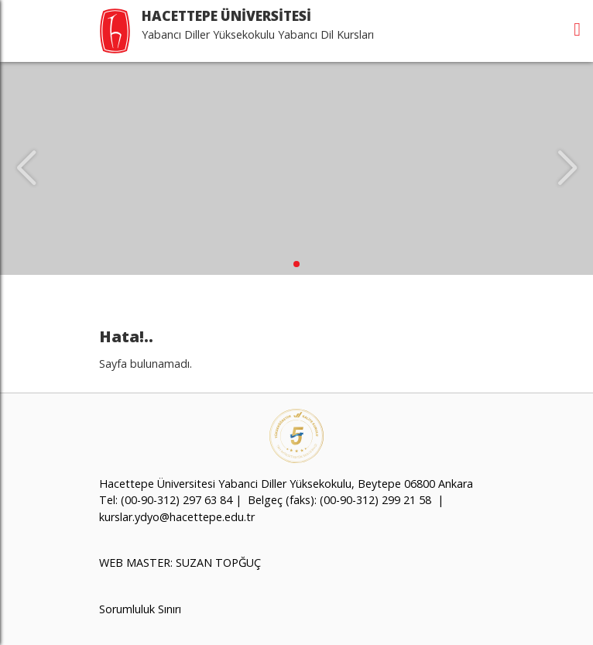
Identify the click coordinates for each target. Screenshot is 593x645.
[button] (296, 264)
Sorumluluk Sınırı (140, 609)
